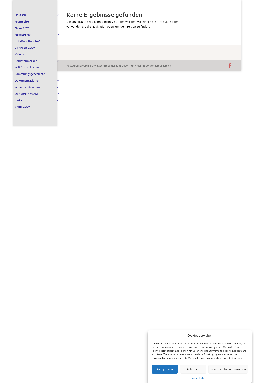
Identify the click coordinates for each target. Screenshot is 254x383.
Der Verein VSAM (26, 88)
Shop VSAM (22, 101)
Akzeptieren (165, 373)
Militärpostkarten (27, 62)
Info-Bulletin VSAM (27, 35)
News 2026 (22, 22)
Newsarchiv (22, 29)
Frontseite (22, 16)
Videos (19, 48)
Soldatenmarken (26, 55)
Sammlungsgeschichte (30, 68)
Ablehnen (193, 373)
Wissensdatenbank (27, 81)
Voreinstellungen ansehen (228, 373)
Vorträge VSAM (25, 42)
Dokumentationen (27, 75)
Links (18, 94)
